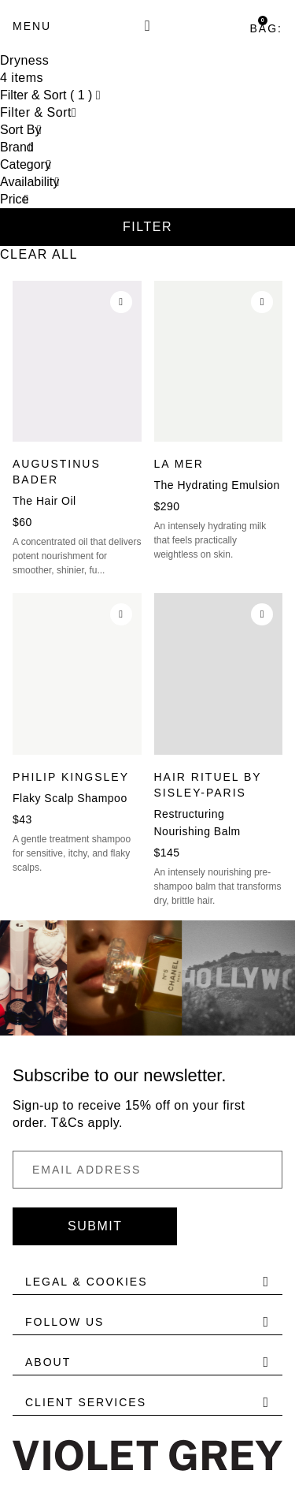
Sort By (20, 129)
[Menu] (32, 26)
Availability (29, 181)
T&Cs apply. (87, 1122)
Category (25, 164)
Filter (147, 226)
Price (14, 199)
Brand (17, 147)
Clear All (39, 254)
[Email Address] (147, 1170)
